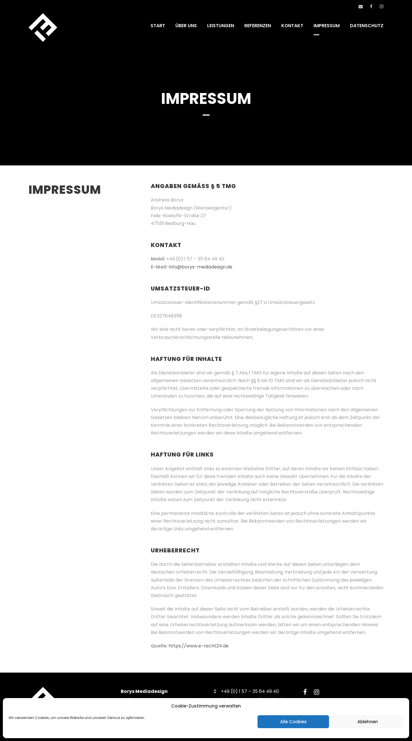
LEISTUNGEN (220, 25)
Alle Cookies (293, 722)
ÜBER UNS (186, 25)
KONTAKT (292, 25)
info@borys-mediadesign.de (200, 267)
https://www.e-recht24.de (199, 646)
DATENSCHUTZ (366, 25)
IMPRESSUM (327, 25)
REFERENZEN (257, 25)
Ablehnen (367, 722)
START (157, 25)
